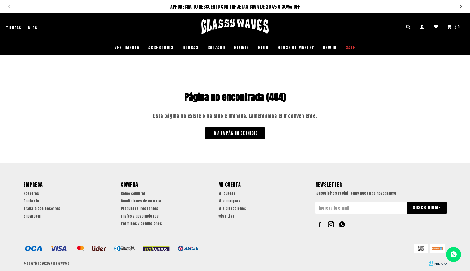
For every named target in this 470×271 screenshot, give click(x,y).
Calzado (216, 47)
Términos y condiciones (141, 223)
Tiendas (13, 28)
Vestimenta (127, 47)
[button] (461, 6)
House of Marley (296, 47)
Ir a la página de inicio (235, 133)
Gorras (190, 47)
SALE (350, 47)
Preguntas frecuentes (139, 208)
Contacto (31, 201)
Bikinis (241, 47)
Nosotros (31, 193)
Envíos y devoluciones (140, 216)
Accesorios (161, 47)
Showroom (32, 216)
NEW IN (330, 47)
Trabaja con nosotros (41, 208)
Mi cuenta (226, 193)
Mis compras (229, 201)
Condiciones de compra (141, 201)
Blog (263, 47)
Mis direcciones (232, 208)
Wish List (226, 216)
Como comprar (133, 193)
